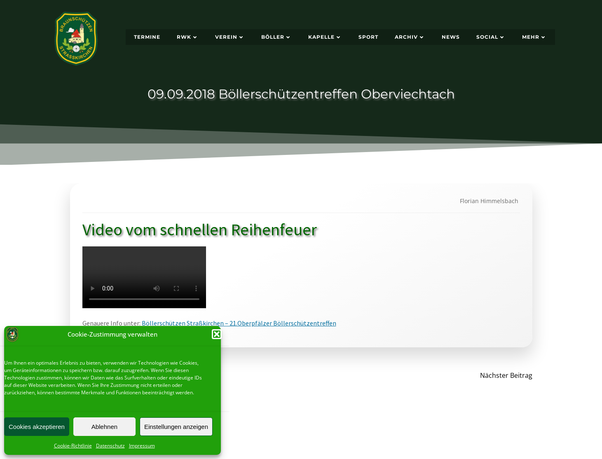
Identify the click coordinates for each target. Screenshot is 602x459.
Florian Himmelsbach (489, 201)
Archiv (410, 37)
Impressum (142, 445)
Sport (368, 37)
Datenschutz (110, 445)
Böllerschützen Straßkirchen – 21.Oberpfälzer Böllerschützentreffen (239, 323)
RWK (188, 37)
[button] (217, 334)
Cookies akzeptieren (37, 426)
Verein (230, 37)
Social (491, 37)
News (451, 37)
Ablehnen (104, 426)
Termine (147, 37)
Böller (276, 37)
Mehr (534, 37)
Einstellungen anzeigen (176, 426)
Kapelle (325, 37)
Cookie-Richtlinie (73, 445)
